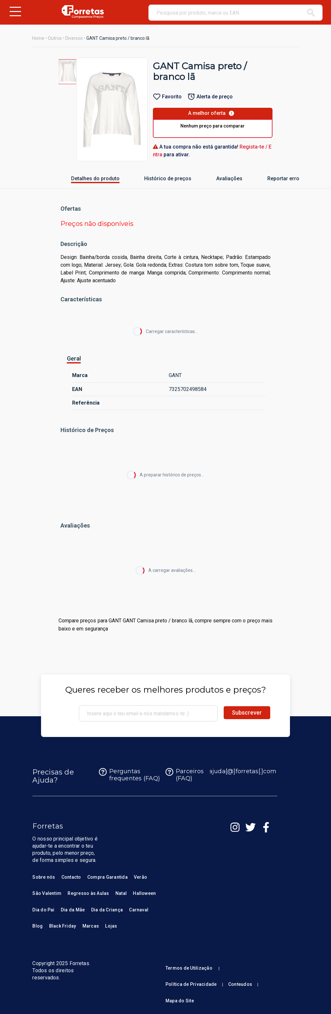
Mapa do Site (180, 1000)
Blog (37, 926)
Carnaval (138, 909)
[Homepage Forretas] (82, 12)
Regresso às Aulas (88, 893)
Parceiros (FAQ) (185, 775)
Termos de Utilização (189, 968)
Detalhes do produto (83, 178)
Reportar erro (275, 178)
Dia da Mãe (73, 909)
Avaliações (223, 178)
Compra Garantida (107, 877)
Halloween (144, 893)
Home (38, 38)
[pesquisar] (311, 13)
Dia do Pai (43, 909)
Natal (121, 893)
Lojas (111, 926)
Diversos (74, 38)
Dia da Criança (107, 909)
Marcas (90, 926)
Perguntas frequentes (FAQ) (129, 775)
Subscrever (247, 712)
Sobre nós (43, 877)
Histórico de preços (156, 178)
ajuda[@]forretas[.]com (237, 772)
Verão (140, 877)
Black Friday (62, 926)
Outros (55, 38)
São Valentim (46, 893)
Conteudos (240, 984)
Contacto (71, 877)
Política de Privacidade (191, 984)
